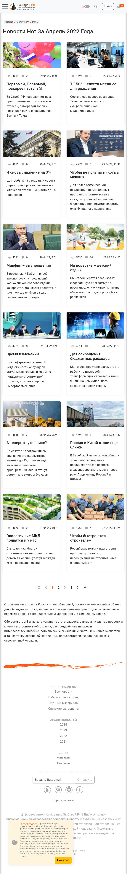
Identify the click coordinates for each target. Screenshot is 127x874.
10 (88, 257)
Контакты (63, 757)
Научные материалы (63, 703)
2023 (63, 730)
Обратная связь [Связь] (63, 800)
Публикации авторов (63, 697)
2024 (63, 724)
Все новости (63, 691)
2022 (63, 736)
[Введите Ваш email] (54, 779)
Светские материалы (63, 708)
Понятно (63, 860)
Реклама (63, 763)
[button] (5, 6)
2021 (63, 741)
